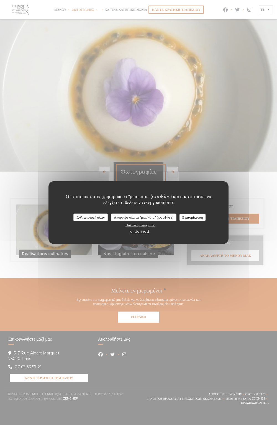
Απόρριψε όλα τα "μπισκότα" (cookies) (143, 217)
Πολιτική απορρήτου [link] (140, 224)
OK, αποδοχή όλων (90, 217)
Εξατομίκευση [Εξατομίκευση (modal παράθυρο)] (192, 217)
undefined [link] (139, 231)
